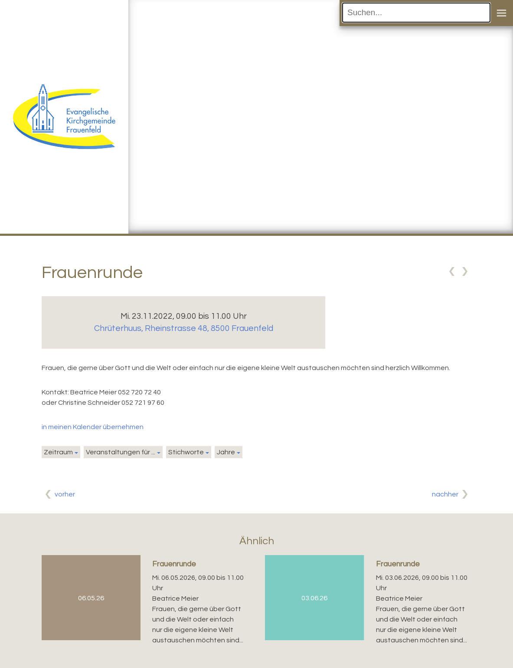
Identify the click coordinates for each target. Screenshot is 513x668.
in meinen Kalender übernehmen (93, 426)
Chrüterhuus (183, 328)
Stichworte (186, 452)
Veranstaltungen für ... (120, 452)
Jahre (226, 452)
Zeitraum (58, 452)
